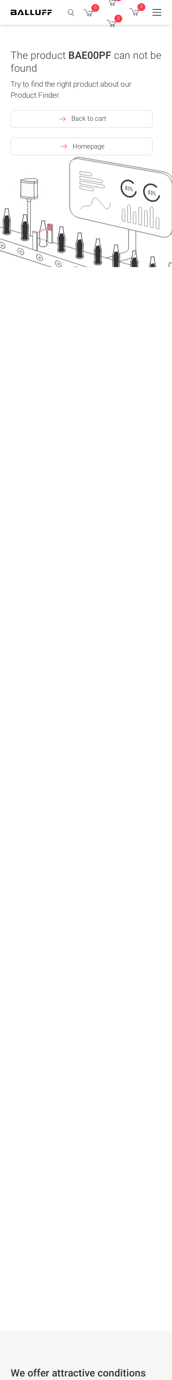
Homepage (82, 146)
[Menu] (156, 12)
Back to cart (81, 119)
